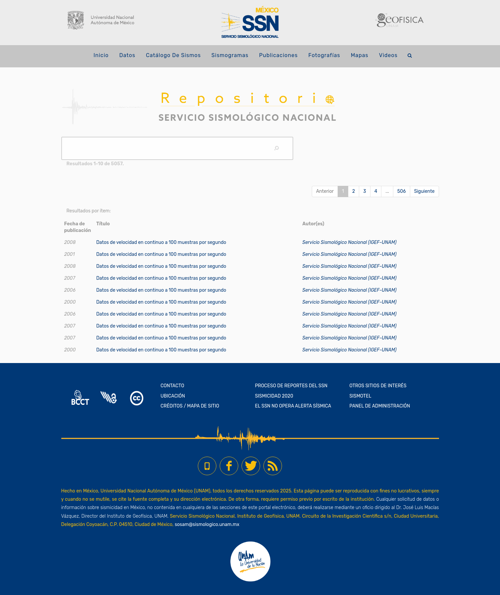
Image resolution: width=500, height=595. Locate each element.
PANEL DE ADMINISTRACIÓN (380, 406)
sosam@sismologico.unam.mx (207, 524)
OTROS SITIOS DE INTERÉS (378, 386)
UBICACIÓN (173, 396)
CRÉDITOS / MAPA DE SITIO (190, 406)
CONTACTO (173, 386)
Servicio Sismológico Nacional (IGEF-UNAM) (350, 242)
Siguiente (424, 191)
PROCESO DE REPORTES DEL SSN (291, 386)
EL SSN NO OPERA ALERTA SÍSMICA (293, 406)
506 (401, 191)
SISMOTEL (360, 396)
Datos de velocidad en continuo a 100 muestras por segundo (161, 242)
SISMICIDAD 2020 (274, 396)
